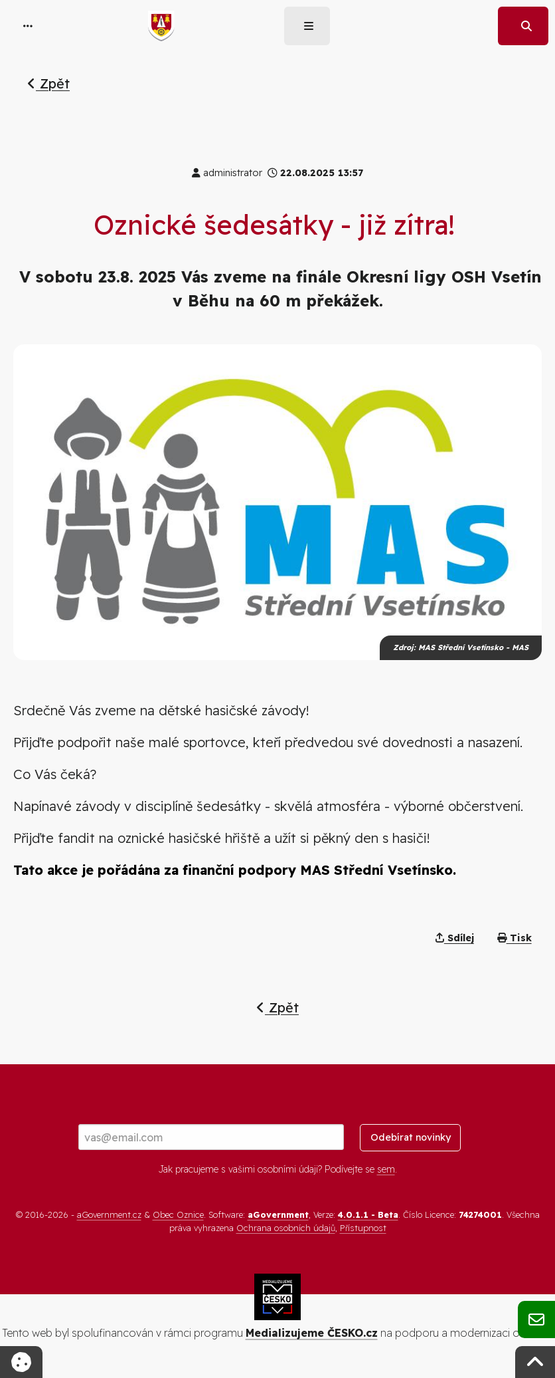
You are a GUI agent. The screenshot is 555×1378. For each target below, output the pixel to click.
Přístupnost (363, 1227)
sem (386, 1169)
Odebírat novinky (410, 1137)
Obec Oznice (178, 1214)
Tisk (514, 938)
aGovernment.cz (109, 1214)
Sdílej (455, 938)
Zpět (48, 83)
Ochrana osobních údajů (285, 1227)
